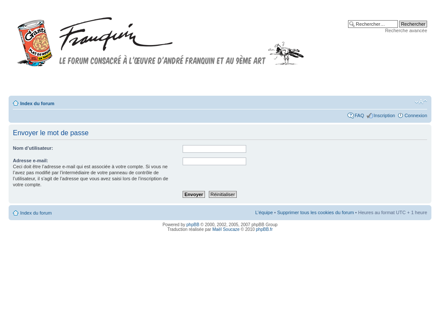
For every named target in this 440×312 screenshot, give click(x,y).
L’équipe (264, 212)
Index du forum (37, 103)
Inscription (384, 115)
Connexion (415, 115)
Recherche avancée (406, 30)
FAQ (359, 115)
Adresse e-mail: (30, 160)
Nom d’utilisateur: (33, 148)
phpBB (192, 224)
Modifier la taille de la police (421, 102)
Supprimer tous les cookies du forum (315, 212)
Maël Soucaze (225, 229)
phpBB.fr (264, 229)
